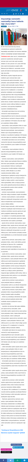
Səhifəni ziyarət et (16, 444)
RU (2, 13)
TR (7, 13)
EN (4, 13)
